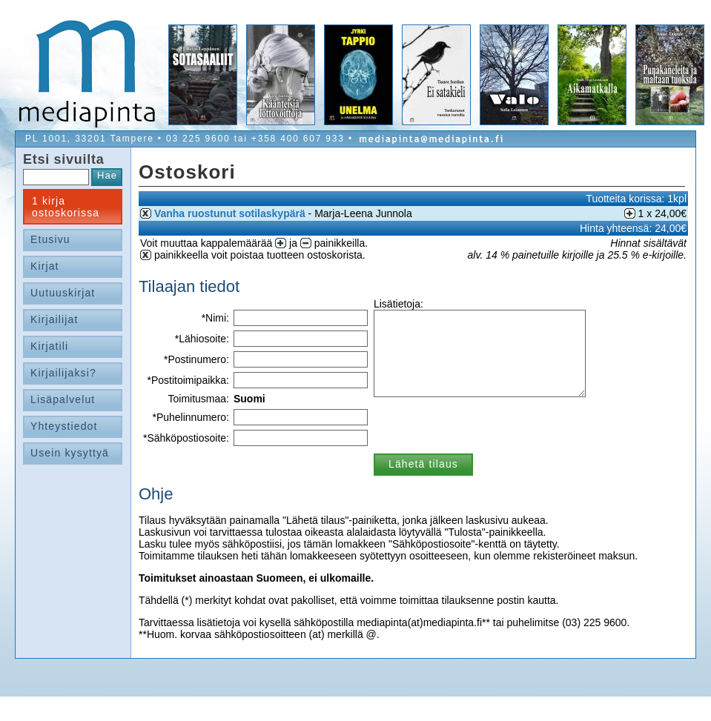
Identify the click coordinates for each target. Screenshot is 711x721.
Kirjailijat (54, 319)
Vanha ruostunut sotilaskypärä (229, 213)
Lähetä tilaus (423, 464)
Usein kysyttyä (69, 453)
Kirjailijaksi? (63, 373)
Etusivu (50, 239)
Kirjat (44, 266)
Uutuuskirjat (62, 293)
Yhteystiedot (64, 426)
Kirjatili (49, 346)
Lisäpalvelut (62, 399)
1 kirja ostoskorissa (65, 207)
